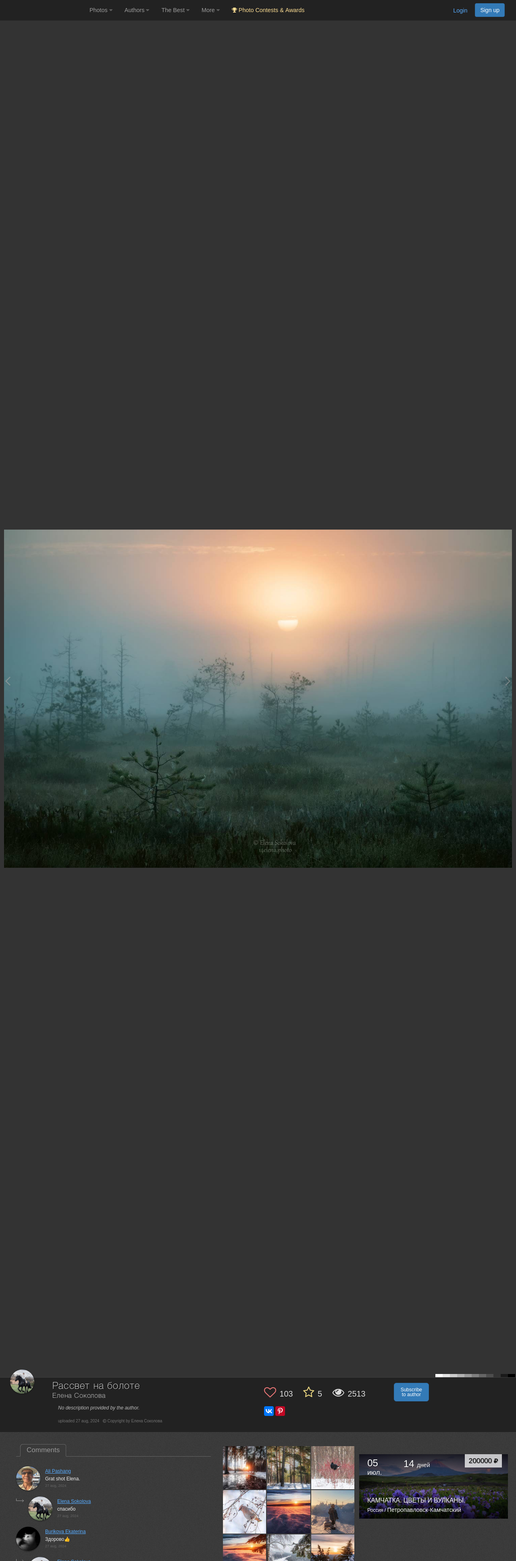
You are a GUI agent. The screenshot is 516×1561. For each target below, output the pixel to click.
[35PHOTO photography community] (43, 10)
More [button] (211, 10)
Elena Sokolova (74, 1501)
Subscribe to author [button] (411, 1392)
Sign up (489, 10)
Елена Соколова (79, 1396)
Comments (43, 1450)
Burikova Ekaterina (65, 1531)
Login (460, 10)
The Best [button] (175, 10)
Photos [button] (100, 10)
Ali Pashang (58, 1471)
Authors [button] (137, 10)
